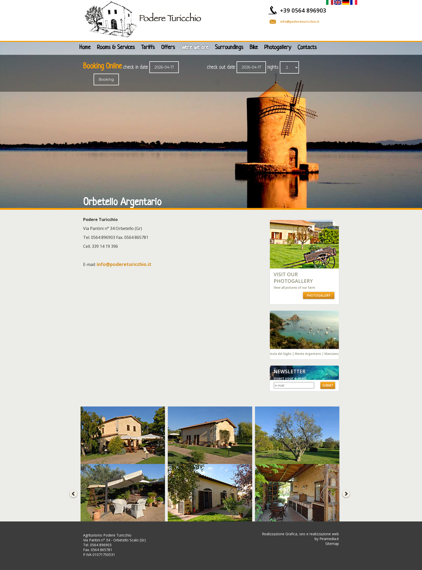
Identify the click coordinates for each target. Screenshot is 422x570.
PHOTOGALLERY (318, 295)
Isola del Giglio (281, 354)
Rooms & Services (116, 47)
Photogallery (277, 47)
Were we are (194, 47)
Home (85, 47)
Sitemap (332, 543)
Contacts (307, 47)
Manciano (332, 354)
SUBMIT (327, 385)
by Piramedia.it (327, 538)
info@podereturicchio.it (299, 21)
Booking (106, 79)
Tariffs (148, 47)
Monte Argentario (308, 354)
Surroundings (229, 47)
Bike (254, 47)
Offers (168, 47)
